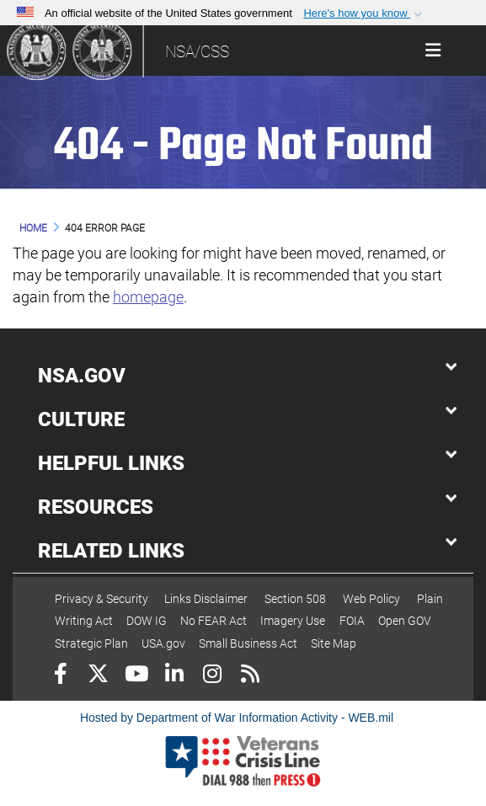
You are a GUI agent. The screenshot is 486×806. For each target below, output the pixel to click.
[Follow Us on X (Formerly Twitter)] (98, 676)
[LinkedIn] (174, 676)
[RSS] (249, 676)
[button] (364, 13)
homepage (148, 297)
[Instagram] (212, 676)
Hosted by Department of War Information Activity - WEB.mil (236, 717)
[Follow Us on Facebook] (60, 676)
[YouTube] (136, 676)
